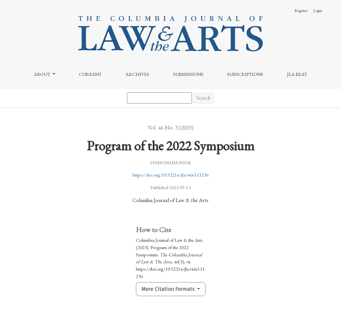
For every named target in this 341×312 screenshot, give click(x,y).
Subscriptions (245, 74)
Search (203, 97)
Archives (137, 74)
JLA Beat (297, 74)
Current (90, 74)
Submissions (188, 74)
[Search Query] (159, 98)
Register (301, 10)
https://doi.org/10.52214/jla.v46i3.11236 (170, 175)
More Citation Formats (169, 289)
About (42, 74)
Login (317, 10)
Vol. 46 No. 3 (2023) (171, 127)
